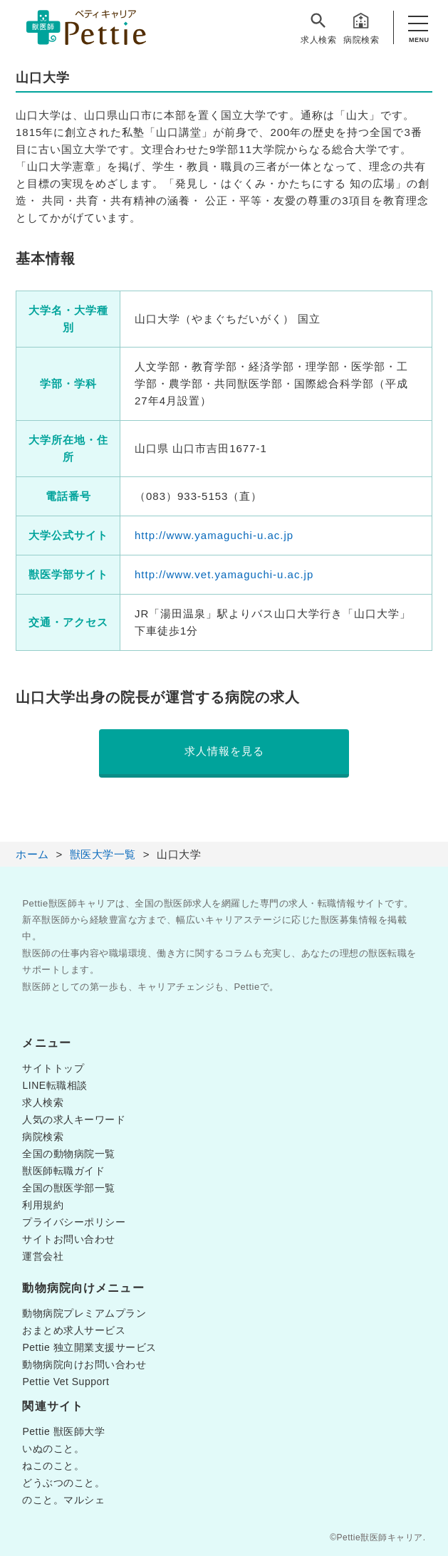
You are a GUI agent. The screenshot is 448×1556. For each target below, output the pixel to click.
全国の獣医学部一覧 (68, 1188)
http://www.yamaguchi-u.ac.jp (214, 535)
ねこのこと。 (53, 1465)
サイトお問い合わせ (68, 1239)
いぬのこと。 (53, 1448)
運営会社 (42, 1256)
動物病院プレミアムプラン (84, 1313)
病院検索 (361, 28)
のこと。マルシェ (63, 1499)
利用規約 (42, 1205)
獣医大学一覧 (103, 854)
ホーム (32, 854)
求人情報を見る (224, 751)
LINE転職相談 (54, 1085)
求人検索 (318, 28)
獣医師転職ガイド (63, 1170)
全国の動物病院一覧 (68, 1153)
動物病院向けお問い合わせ (84, 1364)
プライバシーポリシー (73, 1222)
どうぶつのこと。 (63, 1482)
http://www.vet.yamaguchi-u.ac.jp (224, 574)
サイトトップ (53, 1068)
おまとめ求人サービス (73, 1330)
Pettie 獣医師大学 (63, 1431)
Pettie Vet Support (65, 1381)
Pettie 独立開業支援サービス (89, 1347)
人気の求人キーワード (73, 1119)
